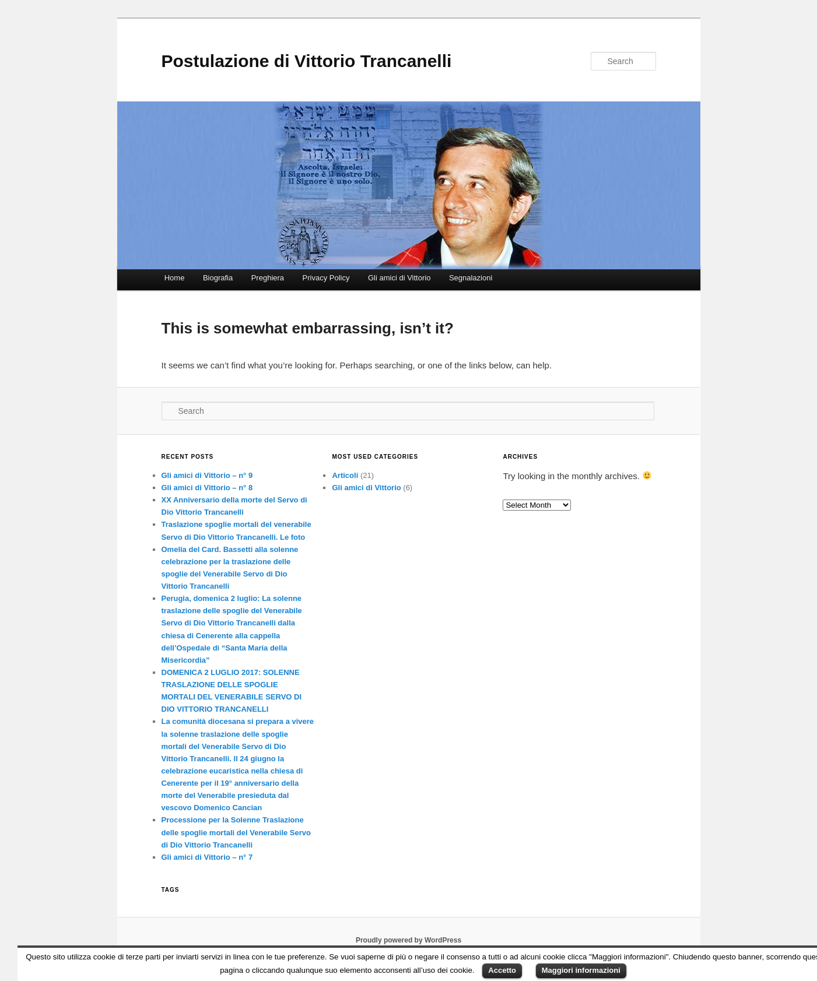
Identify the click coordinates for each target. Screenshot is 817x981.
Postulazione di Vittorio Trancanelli (307, 61)
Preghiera (267, 277)
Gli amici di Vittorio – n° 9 (207, 475)
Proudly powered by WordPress (408, 940)
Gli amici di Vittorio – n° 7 (207, 857)
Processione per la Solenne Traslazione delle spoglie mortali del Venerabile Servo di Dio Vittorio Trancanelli (236, 832)
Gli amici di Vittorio (399, 277)
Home (174, 277)
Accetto (502, 970)
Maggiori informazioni (581, 970)
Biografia (218, 277)
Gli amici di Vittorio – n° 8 (207, 487)
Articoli (345, 475)
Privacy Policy (326, 277)
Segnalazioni (470, 277)
